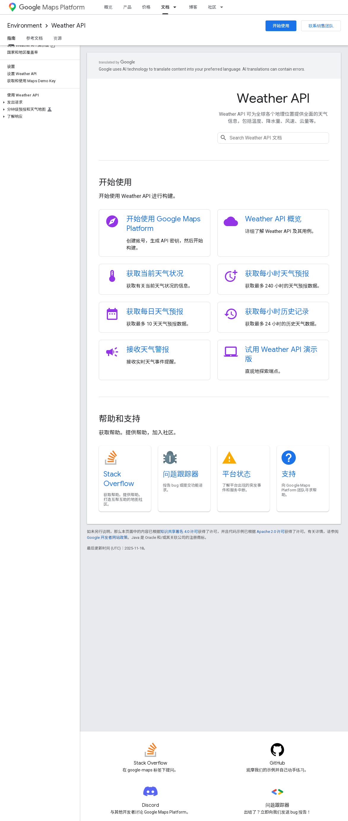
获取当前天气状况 (154, 273)
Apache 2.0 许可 (271, 531)
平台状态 (236, 474)
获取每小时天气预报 (277, 273)
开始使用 (281, 25)
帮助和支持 (119, 419)
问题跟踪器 (180, 474)
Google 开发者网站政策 (107, 537)
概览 (108, 7)
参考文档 (34, 38)
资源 (57, 38)
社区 (212, 7)
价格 (146, 7)
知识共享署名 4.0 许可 (179, 531)
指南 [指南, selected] (11, 38)
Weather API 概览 (273, 219)
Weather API (68, 25)
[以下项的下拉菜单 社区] (223, 7)
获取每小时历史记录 (277, 311)
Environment (24, 25)
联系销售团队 (321, 25)
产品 (127, 7)
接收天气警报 (147, 349)
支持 (289, 474)
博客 (193, 7)
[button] (38, 102)
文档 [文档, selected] (165, 7)
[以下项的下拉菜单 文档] (176, 7)
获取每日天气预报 (154, 311)
